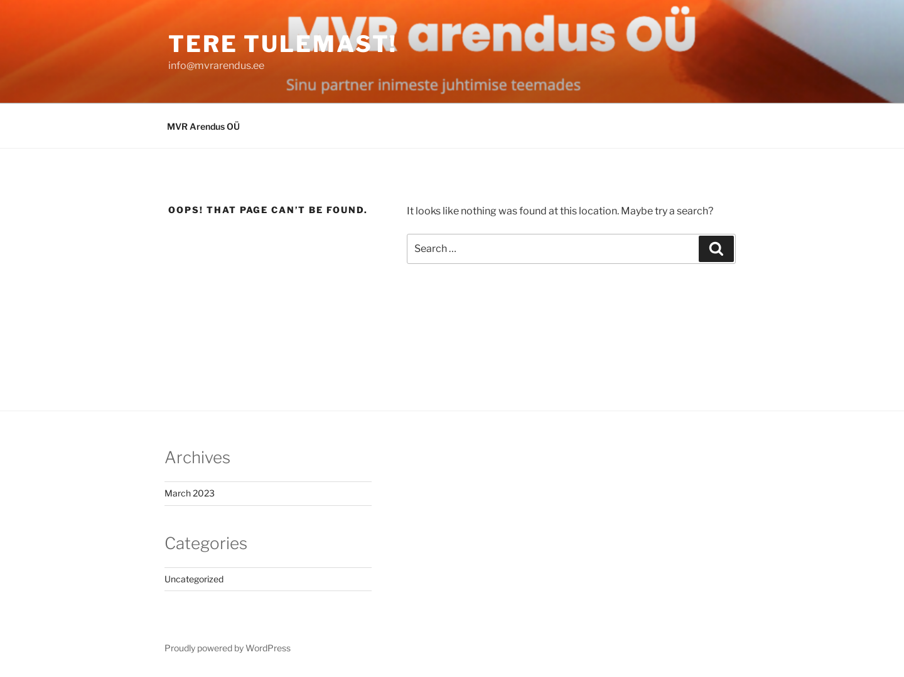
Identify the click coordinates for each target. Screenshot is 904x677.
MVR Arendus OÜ (203, 126)
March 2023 (189, 493)
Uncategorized (193, 579)
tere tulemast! (282, 44)
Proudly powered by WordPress (227, 648)
